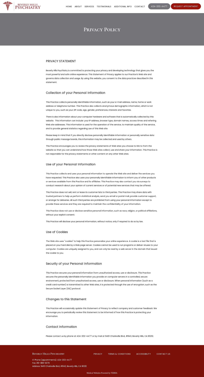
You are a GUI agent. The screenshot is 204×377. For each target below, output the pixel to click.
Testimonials (104, 6)
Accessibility (143, 354)
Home (69, 6)
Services (89, 6)
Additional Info (123, 6)
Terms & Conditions (119, 354)
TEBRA (114, 373)
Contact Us (163, 354)
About (78, 6)
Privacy (98, 354)
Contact (140, 6)
